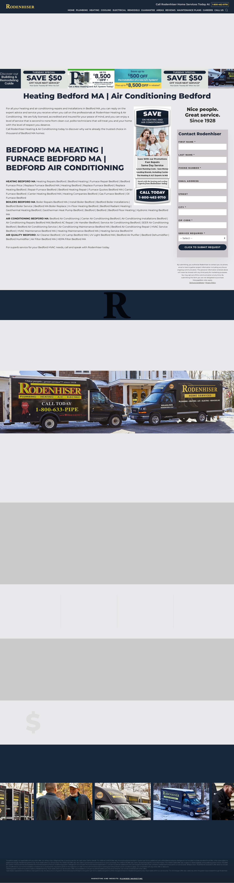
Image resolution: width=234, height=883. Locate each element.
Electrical (119, 10)
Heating (94, 10)
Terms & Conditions (196, 283)
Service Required (191, 233)
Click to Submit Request (202, 247)
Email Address (188, 181)
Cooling (106, 10)
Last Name (186, 155)
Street (183, 194)
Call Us (219, 10)
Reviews (170, 10)
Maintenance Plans (189, 10)
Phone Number (189, 168)
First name (186, 142)
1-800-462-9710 (220, 4)
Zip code (185, 220)
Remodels (133, 10)
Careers (208, 10)
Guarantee (148, 10)
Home (71, 10)
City (182, 207)
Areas (160, 10)
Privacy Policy (210, 283)
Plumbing (82, 10)
